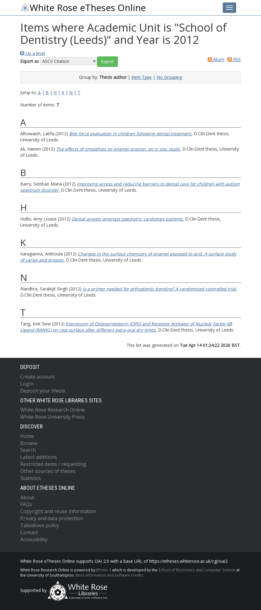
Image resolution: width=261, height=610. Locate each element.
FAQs (26, 504)
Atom (215, 59)
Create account (37, 376)
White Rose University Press (52, 416)
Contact (29, 532)
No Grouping (169, 77)
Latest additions (38, 457)
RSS (233, 59)
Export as (29, 61)
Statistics (30, 478)
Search (28, 450)
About (27, 497)
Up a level (32, 53)
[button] (107, 61)
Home (27, 436)
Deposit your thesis (42, 390)
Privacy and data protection (51, 518)
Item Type (141, 77)
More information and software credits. (109, 575)
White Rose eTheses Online (83, 8)
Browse (29, 443)
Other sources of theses (48, 471)
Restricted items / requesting (53, 464)
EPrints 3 (103, 569)
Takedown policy (39, 525)
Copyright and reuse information (58, 511)
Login (26, 383)
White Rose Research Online (52, 409)
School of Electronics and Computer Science (196, 569)
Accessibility (33, 539)
